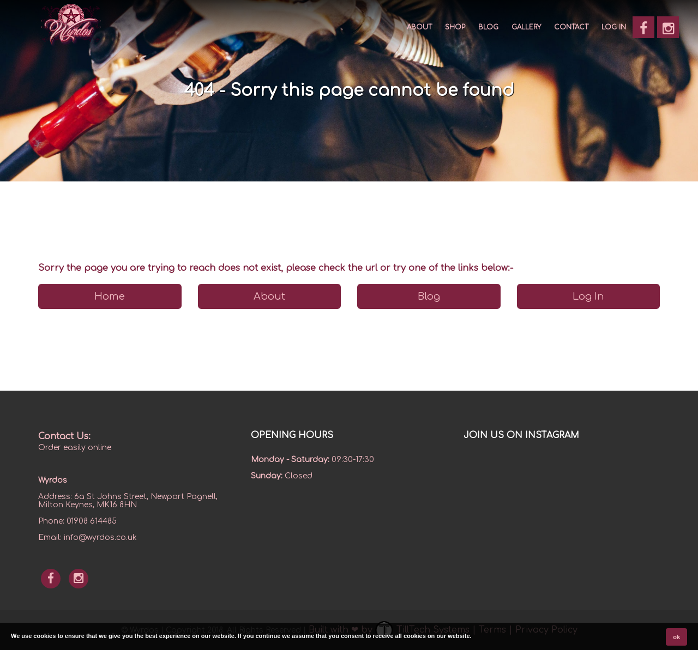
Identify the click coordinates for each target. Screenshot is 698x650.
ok (676, 637)
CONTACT (571, 27)
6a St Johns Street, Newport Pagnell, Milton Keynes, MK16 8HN (128, 501)
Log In (613, 27)
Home (109, 296)
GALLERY (526, 27)
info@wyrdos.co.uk (100, 537)
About (419, 27)
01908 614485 (92, 521)
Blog (488, 27)
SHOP (455, 27)
